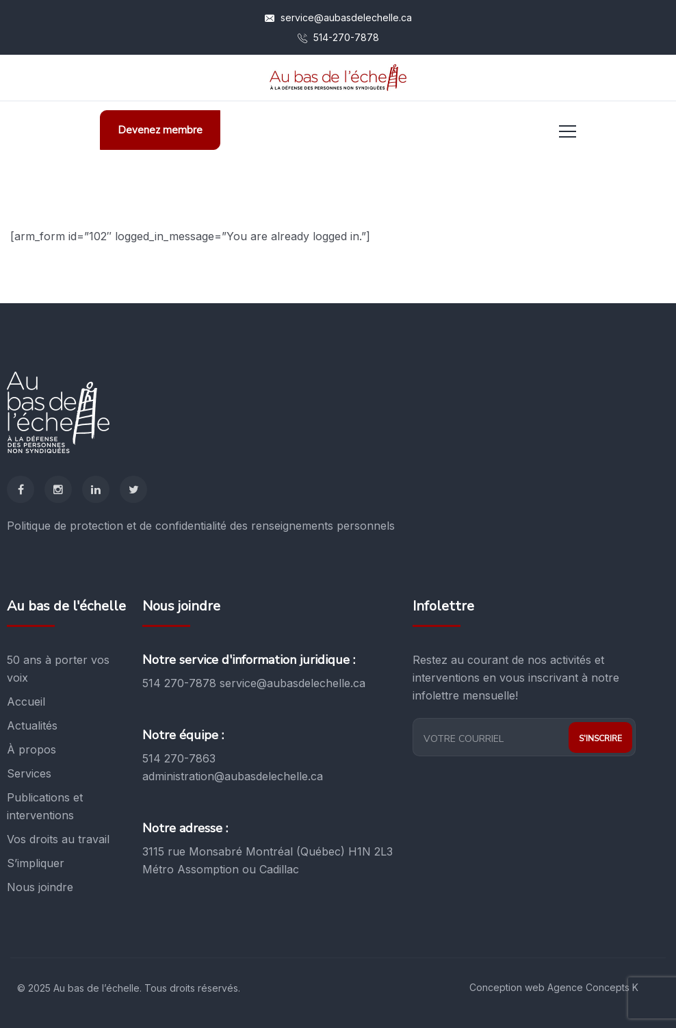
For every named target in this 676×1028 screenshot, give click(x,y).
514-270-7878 (338, 37)
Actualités (32, 725)
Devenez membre (160, 130)
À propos (31, 749)
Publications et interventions (45, 806)
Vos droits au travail (58, 839)
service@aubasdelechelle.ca (338, 17)
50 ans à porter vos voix (58, 668)
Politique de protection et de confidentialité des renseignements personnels (201, 525)
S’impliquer (35, 863)
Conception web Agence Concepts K (553, 987)
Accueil (26, 701)
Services (29, 773)
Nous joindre (40, 887)
